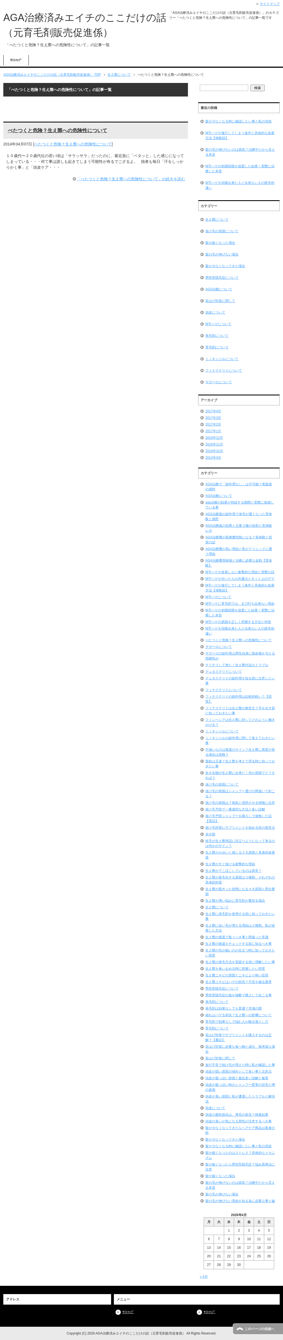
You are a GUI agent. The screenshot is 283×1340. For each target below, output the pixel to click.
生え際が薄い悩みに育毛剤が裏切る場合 (235, 901)
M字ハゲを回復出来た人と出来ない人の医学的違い (239, 185)
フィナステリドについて (223, 370)
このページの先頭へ (259, 1329)
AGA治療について (218, 289)
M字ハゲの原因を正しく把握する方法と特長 (238, 622)
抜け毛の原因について (222, 231)
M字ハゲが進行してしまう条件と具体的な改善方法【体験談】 (239, 135)
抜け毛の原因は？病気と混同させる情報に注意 (240, 803)
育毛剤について (217, 347)
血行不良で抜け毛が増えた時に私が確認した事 (240, 1065)
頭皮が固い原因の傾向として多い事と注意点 (238, 1071)
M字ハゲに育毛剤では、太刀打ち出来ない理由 (239, 604)
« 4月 (204, 1277)
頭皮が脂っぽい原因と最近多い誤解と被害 (236, 1078)
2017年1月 (213, 431)
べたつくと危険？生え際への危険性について (57, 130)
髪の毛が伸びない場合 (222, 254)
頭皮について (215, 312)
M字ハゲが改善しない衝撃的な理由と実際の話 (239, 572)
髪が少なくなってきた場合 (225, 266)
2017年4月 (213, 411)
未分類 (210, 834)
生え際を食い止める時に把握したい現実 (235, 969)
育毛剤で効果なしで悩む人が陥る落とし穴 (236, 1022)
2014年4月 (213, 458)
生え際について (217, 219)
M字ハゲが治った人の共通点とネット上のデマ (239, 579)
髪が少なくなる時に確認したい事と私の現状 (238, 121)
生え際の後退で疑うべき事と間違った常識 (236, 937)
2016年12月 (214, 438)
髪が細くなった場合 (220, 243)
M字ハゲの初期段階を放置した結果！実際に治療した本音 (239, 168)
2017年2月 (213, 424)
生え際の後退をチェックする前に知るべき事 (238, 944)
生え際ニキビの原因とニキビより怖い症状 (236, 975)
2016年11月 (214, 444)
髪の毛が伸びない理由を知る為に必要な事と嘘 (240, 1201)
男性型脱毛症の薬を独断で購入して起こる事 (238, 995)
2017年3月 (213, 418)
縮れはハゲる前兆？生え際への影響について (238, 1015)
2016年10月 (214, 451)
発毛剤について (217, 336)
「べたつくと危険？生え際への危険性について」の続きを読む (131, 179)
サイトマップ (270, 4)
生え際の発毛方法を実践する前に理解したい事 (240, 962)
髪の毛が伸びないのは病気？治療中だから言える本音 (240, 152)
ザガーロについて (218, 382)
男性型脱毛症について (222, 278)
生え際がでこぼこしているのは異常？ (233, 871)
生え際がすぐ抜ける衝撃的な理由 (230, 864)
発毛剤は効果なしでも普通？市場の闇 (233, 1008)
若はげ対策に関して (220, 301)
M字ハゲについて (218, 324)
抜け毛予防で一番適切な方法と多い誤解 (235, 809)
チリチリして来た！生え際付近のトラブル (236, 665)
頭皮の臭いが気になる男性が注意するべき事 (238, 1121)
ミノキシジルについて (222, 359)
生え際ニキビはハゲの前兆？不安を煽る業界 (238, 982)
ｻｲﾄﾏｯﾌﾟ (16, 60)
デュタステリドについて (223, 672)
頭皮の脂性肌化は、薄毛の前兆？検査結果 (236, 1115)
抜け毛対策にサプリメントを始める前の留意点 (240, 828)
